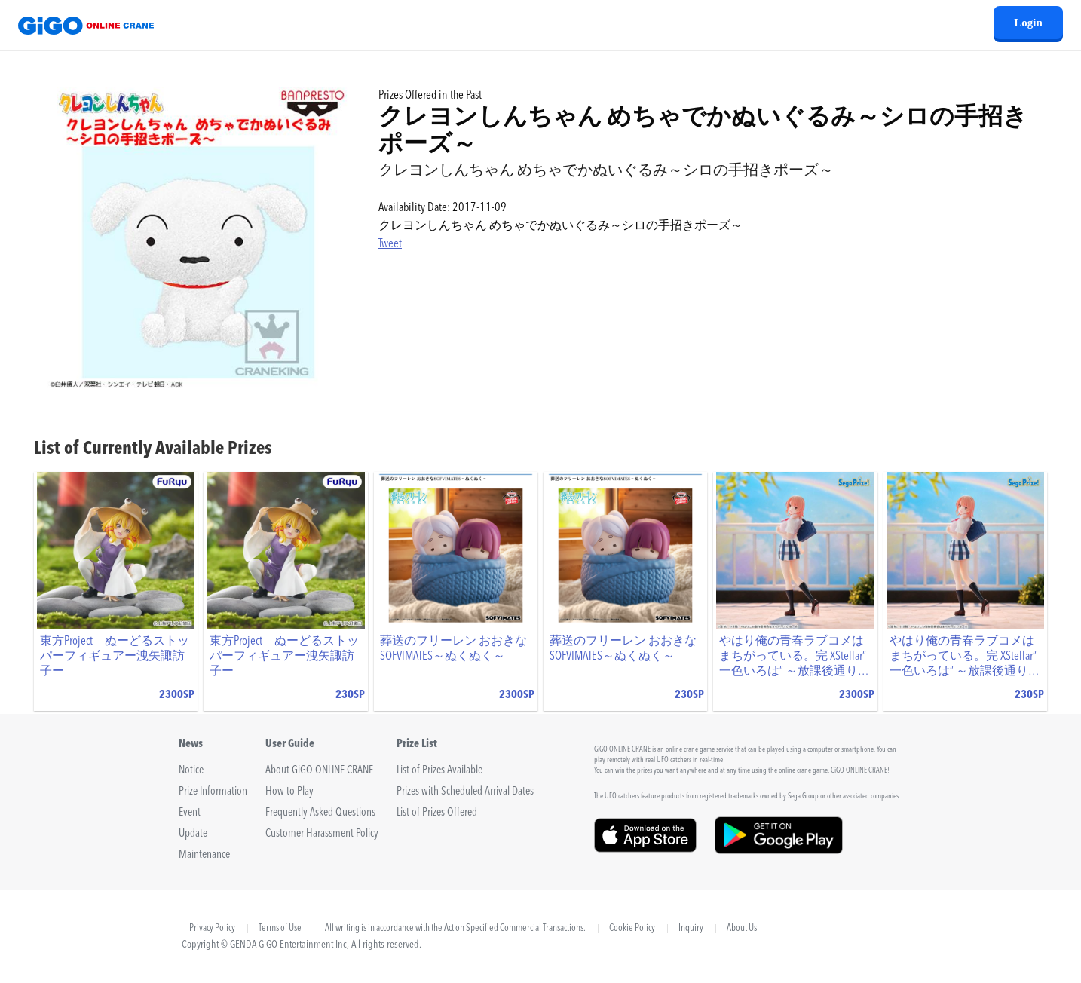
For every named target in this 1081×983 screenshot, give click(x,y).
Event (190, 813)
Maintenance (204, 855)
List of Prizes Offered (437, 813)
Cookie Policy (632, 928)
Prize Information (213, 792)
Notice (191, 770)
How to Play (289, 792)
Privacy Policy (212, 928)
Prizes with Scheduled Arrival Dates (465, 792)
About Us (742, 928)
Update (193, 834)
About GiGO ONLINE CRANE (319, 770)
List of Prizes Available (439, 770)
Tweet (390, 244)
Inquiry (690, 928)
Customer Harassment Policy (321, 834)
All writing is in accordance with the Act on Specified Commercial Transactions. (455, 928)
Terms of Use (280, 928)
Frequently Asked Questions (320, 813)
